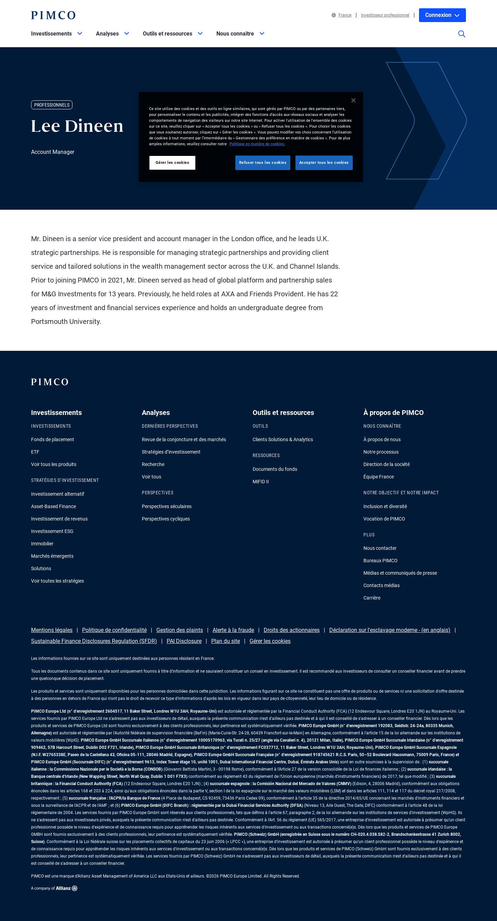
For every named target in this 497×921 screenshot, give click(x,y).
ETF (35, 452)
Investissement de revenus (59, 519)
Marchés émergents (52, 556)
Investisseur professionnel (385, 15)
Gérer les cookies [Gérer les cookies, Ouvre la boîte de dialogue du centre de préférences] (172, 162)
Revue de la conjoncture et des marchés (184, 439)
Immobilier (42, 543)
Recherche (153, 464)
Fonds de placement (52, 439)
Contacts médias (381, 585)
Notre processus (381, 452)
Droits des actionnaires (292, 630)
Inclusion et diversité (385, 506)
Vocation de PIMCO (384, 519)
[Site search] (462, 38)
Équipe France (378, 476)
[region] (251, 137)
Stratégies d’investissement (171, 452)
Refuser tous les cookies (263, 162)
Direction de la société (386, 464)
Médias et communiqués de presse (400, 573)
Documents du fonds (275, 469)
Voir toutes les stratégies (57, 581)
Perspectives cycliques (166, 519)
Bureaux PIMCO (380, 560)
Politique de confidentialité (114, 630)
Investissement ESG (52, 531)
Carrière (371, 598)
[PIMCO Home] (53, 15)
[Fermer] (353, 100)
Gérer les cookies (270, 641)
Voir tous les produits (53, 464)
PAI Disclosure (184, 641)
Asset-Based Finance (53, 506)
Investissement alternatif (57, 494)
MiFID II (261, 481)
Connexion (442, 15)
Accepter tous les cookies (324, 162)
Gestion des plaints (179, 630)
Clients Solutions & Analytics (283, 439)
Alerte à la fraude (233, 630)
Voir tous (151, 476)
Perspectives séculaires (167, 506)
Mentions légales (51, 630)
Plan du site (225, 641)
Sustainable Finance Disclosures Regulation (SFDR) (94, 641)
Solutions (41, 568)
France (341, 15)
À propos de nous (382, 439)
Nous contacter (380, 548)
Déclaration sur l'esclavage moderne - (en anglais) (389, 630)
